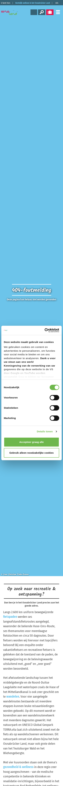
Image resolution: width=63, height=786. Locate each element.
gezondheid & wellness (18, 767)
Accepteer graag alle (31, 442)
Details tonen (45, 431)
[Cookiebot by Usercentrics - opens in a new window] (45, 330)
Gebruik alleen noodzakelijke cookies (31, 452)
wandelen (12, 696)
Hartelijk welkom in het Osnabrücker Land (32, 3)
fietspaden (10, 617)
